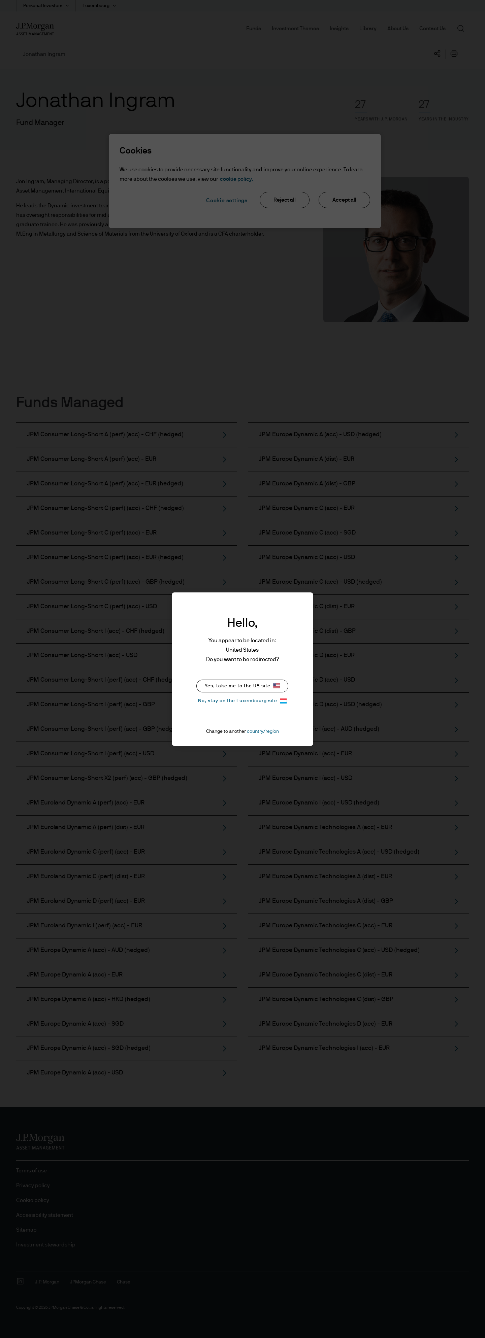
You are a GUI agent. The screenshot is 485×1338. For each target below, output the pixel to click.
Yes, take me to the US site (242, 685)
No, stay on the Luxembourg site (242, 701)
